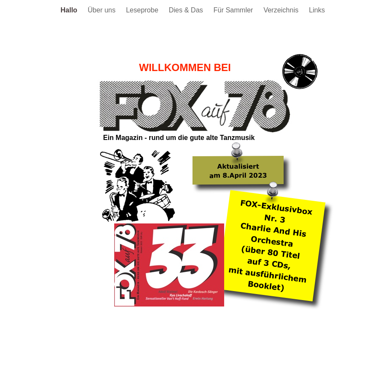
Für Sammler (234, 10)
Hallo (70, 10)
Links (317, 10)
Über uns (102, 10)
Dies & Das (187, 10)
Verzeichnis (282, 10)
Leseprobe (143, 10)
